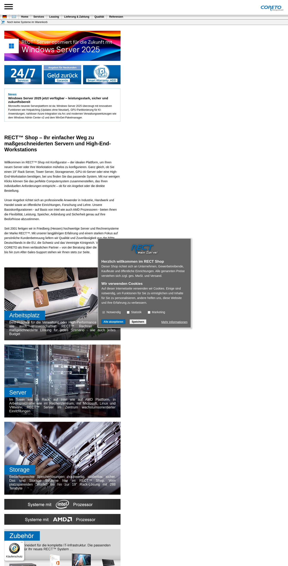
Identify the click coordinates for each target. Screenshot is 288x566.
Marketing (156, 312)
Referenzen (116, 16)
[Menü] (21, 543)
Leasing (54, 16)
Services (38, 16)
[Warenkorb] (3, 22)
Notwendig (111, 312)
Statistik (134, 312)
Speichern (138, 321)
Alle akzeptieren (113, 321)
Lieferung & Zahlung (76, 16)
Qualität (99, 16)
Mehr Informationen (174, 322)
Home (24, 16)
